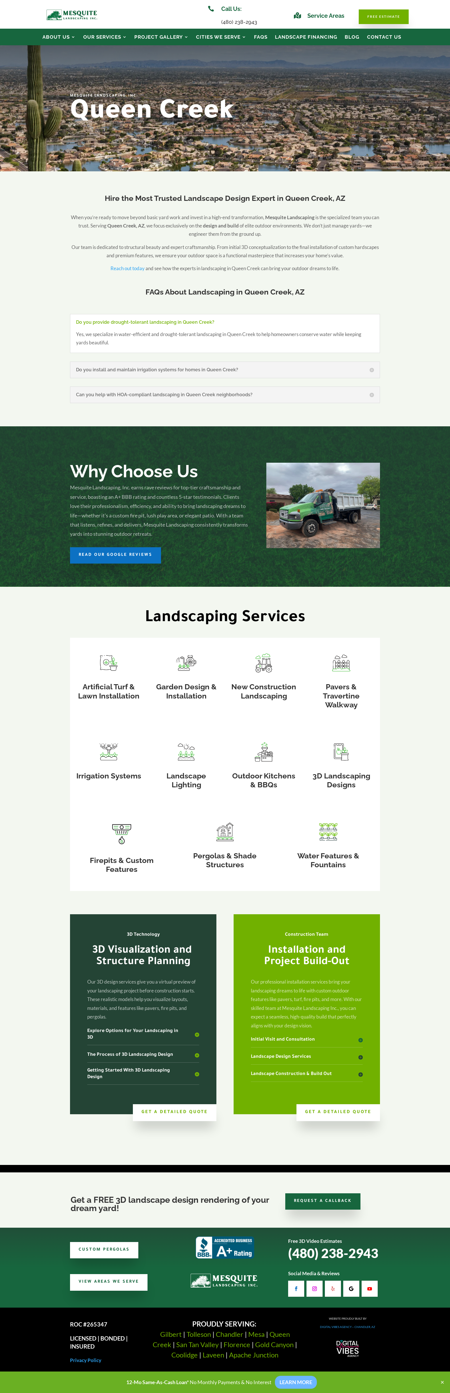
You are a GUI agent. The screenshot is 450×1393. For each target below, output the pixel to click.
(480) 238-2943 (333, 1257)
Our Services (102, 37)
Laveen (213, 1359)
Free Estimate (383, 16)
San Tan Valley (197, 1348)
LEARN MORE (296, 1382)
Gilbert (171, 1338)
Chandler (229, 1338)
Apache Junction (253, 1359)
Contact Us (384, 37)
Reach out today (127, 272)
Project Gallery (158, 37)
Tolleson (199, 1338)
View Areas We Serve (109, 1286)
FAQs (260, 37)
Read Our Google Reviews (115, 559)
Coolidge (184, 1359)
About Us (56, 37)
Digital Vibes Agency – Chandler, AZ (347, 1331)
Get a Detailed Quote (174, 1116)
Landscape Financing (306, 37)
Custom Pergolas (104, 1254)
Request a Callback (323, 1205)
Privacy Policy (85, 1364)
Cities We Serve (218, 37)
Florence (237, 1348)
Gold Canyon (274, 1348)
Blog (352, 37)
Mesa (256, 1338)
